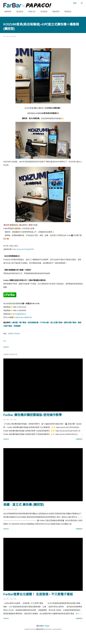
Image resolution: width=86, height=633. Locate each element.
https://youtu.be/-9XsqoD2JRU (23, 249)
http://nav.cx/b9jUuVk (24, 317)
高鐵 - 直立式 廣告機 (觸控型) (23, 504)
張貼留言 (6, 347)
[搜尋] (75, 3)
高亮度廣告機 (33, 323)
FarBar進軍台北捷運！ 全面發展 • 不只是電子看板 (38, 594)
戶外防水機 (44, 323)
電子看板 (22, 323)
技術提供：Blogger (43, 626)
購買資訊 (66, 11)
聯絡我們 (54, 11)
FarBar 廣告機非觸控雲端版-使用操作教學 (32, 415)
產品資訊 (18, 11)
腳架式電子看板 (70, 323)
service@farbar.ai (19, 314)
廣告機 (15, 323)
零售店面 (17, 333)
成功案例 (42, 11)
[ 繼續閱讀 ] (79, 439)
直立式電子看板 (56, 323)
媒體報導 (6, 11)
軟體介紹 (30, 11)
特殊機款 (17, 326)
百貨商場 (10, 333)
